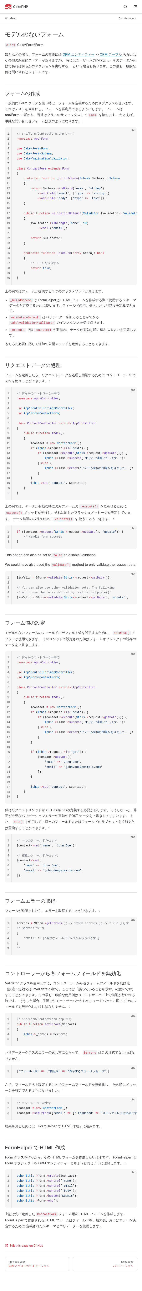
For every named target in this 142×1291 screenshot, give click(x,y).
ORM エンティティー (79, 54)
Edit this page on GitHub (24, 1245)
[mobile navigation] (135, 6)
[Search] (125, 6)
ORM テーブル (111, 54)
